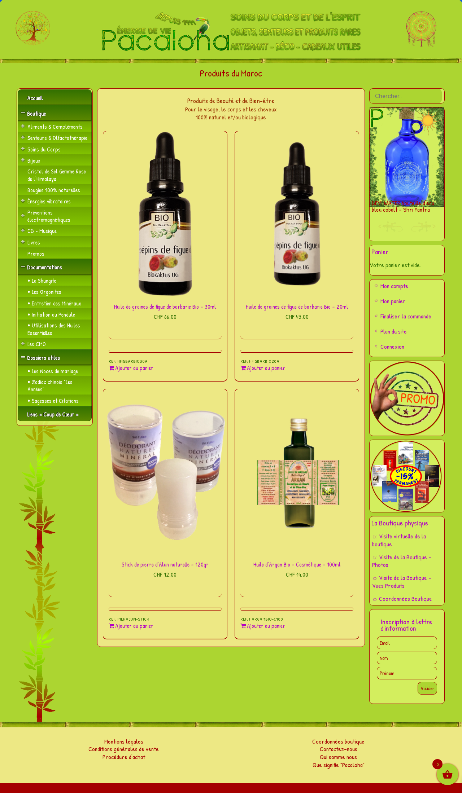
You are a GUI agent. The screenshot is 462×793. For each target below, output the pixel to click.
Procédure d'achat (124, 757)
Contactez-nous (338, 749)
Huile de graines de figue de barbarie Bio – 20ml (297, 306)
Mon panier (393, 301)
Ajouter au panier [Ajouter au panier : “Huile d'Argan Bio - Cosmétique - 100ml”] (266, 626)
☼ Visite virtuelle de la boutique (399, 540)
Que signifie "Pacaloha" (339, 765)
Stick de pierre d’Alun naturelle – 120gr (165, 564)
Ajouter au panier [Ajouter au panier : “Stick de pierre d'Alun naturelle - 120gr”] (134, 626)
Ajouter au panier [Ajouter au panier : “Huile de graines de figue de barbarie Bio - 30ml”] (134, 368)
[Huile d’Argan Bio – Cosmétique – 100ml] (297, 471)
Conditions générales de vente (123, 749)
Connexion (392, 346)
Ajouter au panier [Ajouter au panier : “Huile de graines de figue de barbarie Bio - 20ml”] (266, 368)
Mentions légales (123, 741)
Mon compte (394, 286)
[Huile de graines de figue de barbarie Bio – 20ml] (297, 213)
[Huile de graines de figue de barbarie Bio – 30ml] (165, 213)
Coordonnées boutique (338, 741)
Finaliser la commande (405, 316)
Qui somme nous (338, 757)
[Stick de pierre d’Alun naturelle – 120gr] (165, 471)
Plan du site (393, 331)
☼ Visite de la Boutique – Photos (402, 561)
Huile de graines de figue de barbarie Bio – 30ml (165, 306)
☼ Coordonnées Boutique (402, 598)
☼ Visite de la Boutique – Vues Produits (402, 581)
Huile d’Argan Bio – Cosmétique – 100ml (297, 564)
